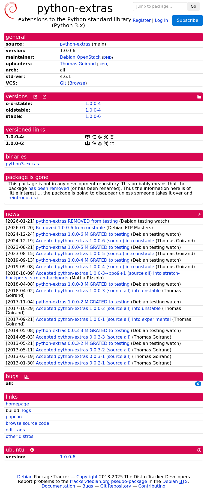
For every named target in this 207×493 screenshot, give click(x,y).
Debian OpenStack (80, 57)
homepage (17, 404)
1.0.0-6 (93, 116)
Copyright (87, 476)
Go (193, 6)
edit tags (15, 429)
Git (63, 83)
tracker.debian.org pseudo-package (108, 481)
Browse (77, 83)
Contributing (152, 486)
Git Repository (115, 486)
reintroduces (22, 197)
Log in (161, 20)
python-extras (75, 44)
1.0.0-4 (93, 103)
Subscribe (187, 20)
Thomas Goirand (78, 63)
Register (142, 20)
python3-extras (22, 163)
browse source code (27, 423)
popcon (14, 416)
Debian (25, 476)
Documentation (58, 486)
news (12, 214)
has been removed (48, 188)
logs (26, 410)
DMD (107, 57)
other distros (19, 436)
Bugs (87, 486)
